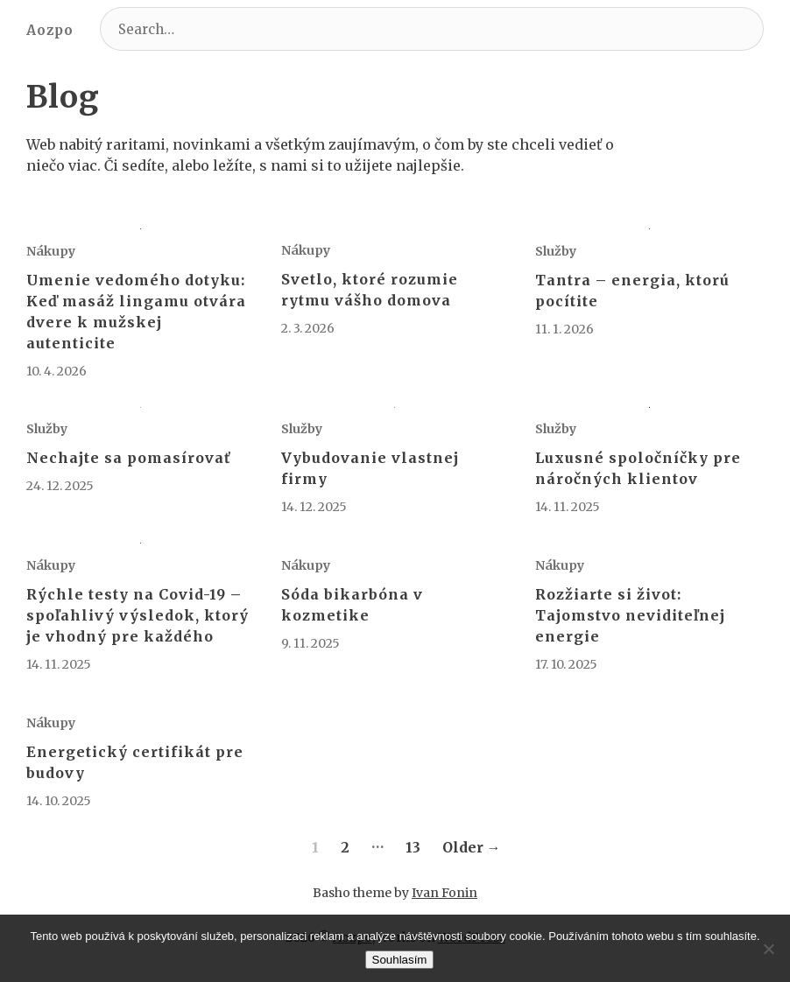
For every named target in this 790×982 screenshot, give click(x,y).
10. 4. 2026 (56, 371)
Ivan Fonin (444, 893)
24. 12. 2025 (60, 486)
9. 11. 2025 (310, 643)
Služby (555, 251)
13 (413, 847)
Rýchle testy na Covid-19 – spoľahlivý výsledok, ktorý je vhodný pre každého (137, 615)
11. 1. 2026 (564, 329)
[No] (768, 948)
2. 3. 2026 (308, 328)
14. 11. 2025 (567, 507)
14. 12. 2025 (314, 507)
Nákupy (50, 251)
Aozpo (50, 30)
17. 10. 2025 (566, 664)
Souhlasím (399, 959)
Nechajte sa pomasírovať (128, 457)
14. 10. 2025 (58, 801)
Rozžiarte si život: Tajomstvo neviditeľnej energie (630, 615)
